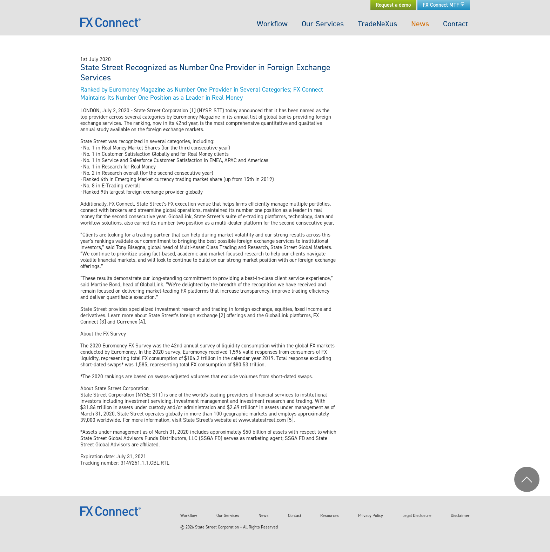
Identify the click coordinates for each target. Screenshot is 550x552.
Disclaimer (460, 515)
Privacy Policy (370, 515)
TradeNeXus (377, 24)
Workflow (272, 24)
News (420, 24)
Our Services (323, 24)
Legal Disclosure (416, 515)
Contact (455, 24)
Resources (329, 515)
